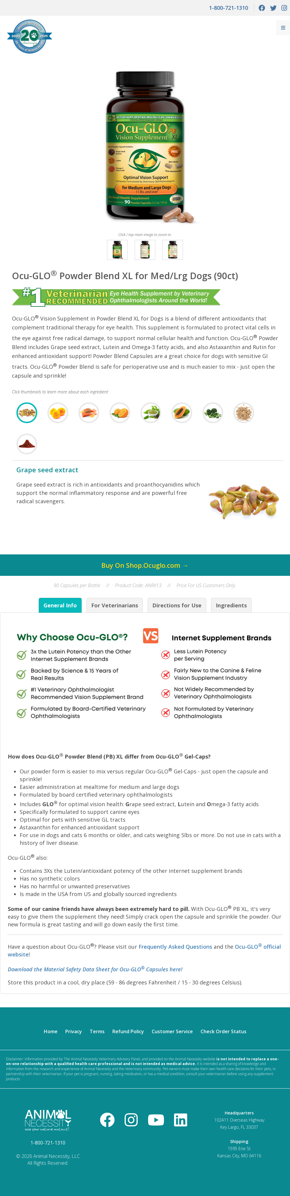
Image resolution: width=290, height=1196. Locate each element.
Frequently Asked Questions (175, 946)
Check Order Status (223, 1031)
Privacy (73, 1031)
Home (51, 1031)
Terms (97, 1031)
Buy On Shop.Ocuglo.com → (145, 565)
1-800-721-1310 (228, 7)
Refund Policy (128, 1031)
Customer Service (172, 1031)
